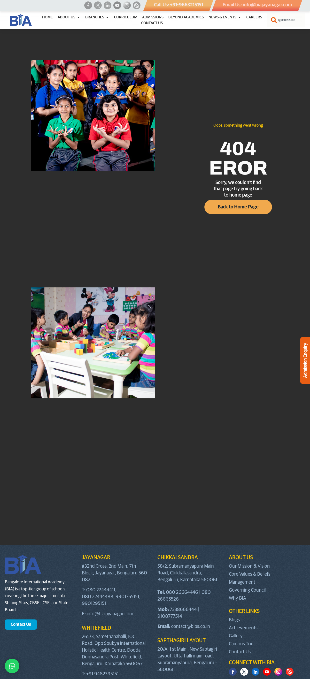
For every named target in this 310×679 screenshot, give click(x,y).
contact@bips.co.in (190, 626)
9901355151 (127, 596)
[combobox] (286, 20)
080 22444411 (100, 589)
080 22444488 (97, 596)
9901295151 (94, 603)
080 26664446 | (184, 592)
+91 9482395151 (102, 673)
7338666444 (183, 609)
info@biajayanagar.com (110, 613)
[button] (12, 666)
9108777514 (169, 616)
